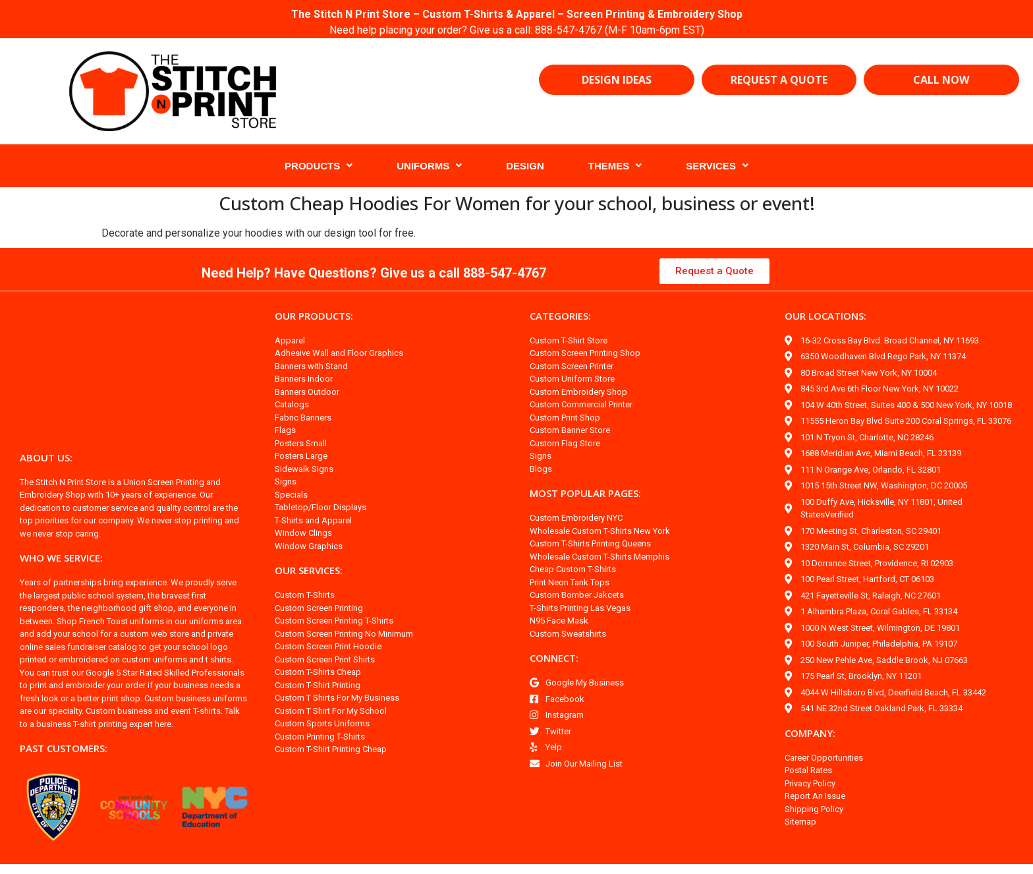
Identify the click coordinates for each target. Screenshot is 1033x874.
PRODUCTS (318, 165)
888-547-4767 (570, 30)
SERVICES (717, 165)
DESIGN (525, 165)
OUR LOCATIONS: (827, 316)
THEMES (615, 165)
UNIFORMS (429, 165)
